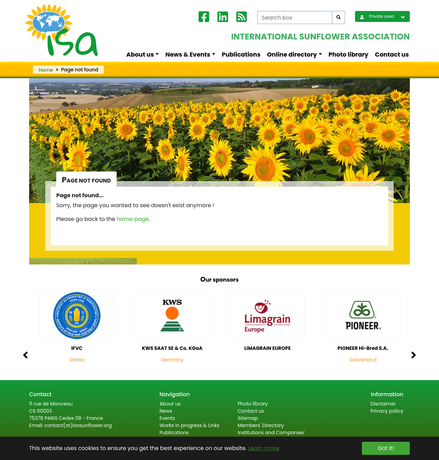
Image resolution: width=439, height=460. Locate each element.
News (165, 411)
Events (167, 418)
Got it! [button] (386, 448)
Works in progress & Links (189, 425)
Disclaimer (383, 403)
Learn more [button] (263, 448)
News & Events (187, 54)
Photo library (349, 54)
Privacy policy (386, 411)
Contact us (392, 54)
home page (133, 219)
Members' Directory (261, 425)
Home (45, 70)
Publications (241, 54)
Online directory (292, 54)
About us (140, 54)
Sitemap (248, 418)
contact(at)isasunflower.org (78, 425)
